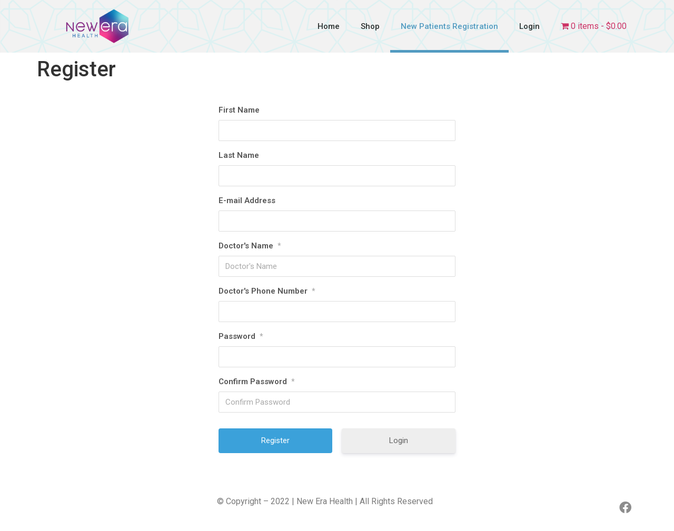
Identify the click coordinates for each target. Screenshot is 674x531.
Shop (370, 26)
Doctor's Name (250, 246)
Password (241, 336)
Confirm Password (256, 381)
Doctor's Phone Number (267, 291)
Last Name (239, 155)
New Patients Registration (449, 26)
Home (329, 26)
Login (529, 26)
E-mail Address (247, 200)
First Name (239, 110)
